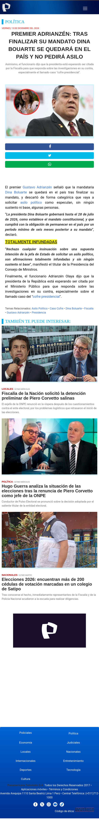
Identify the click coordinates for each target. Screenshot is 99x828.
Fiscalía (89, 308)
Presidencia (39, 312)
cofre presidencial (46, 297)
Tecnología (73, 769)
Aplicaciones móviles (34, 789)
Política (73, 733)
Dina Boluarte (16, 192)
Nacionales (73, 751)
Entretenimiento (73, 760)
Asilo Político (39, 308)
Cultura (25, 779)
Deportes (25, 769)
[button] (85, 9)
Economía (25, 742)
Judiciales (73, 742)
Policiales (25, 732)
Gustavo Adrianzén (37, 187)
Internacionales (25, 760)
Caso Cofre (56, 308)
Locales (26, 751)
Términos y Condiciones (63, 789)
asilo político (31, 202)
